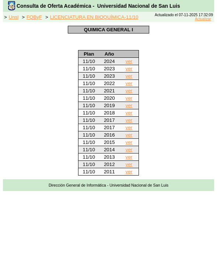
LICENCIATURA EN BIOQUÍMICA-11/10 (94, 17)
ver (129, 61)
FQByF (34, 17)
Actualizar (203, 19)
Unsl (14, 17)
